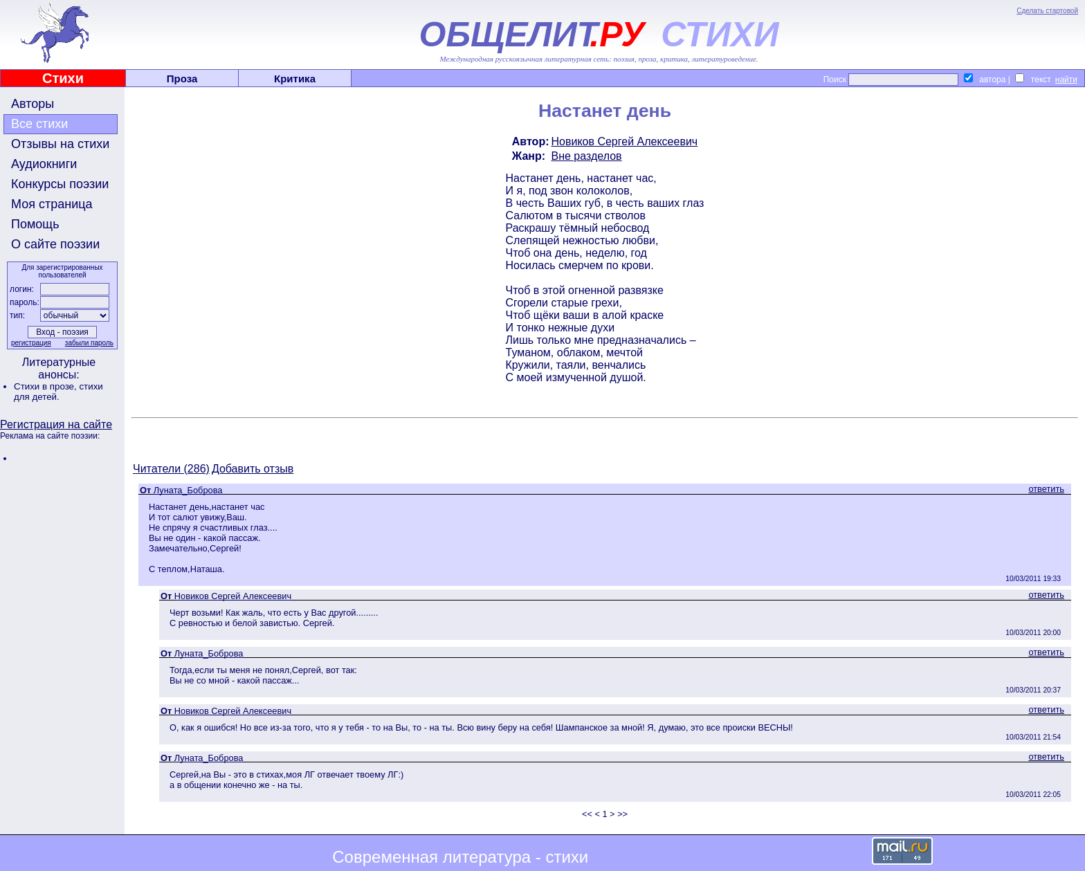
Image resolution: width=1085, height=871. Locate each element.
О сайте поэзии (55, 244)
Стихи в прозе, (46, 386)
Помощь (35, 224)
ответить (1046, 489)
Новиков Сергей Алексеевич (624, 141)
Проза (182, 78)
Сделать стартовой (1047, 11)
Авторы (32, 104)
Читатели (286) (171, 469)
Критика (295, 78)
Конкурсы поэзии (60, 184)
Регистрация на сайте (56, 424)
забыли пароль (89, 343)
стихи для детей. (58, 391)
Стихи (63, 78)
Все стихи (39, 124)
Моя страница (52, 204)
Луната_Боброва (188, 490)
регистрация (31, 343)
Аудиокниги (44, 164)
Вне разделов (586, 156)
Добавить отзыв (252, 469)
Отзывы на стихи (60, 144)
